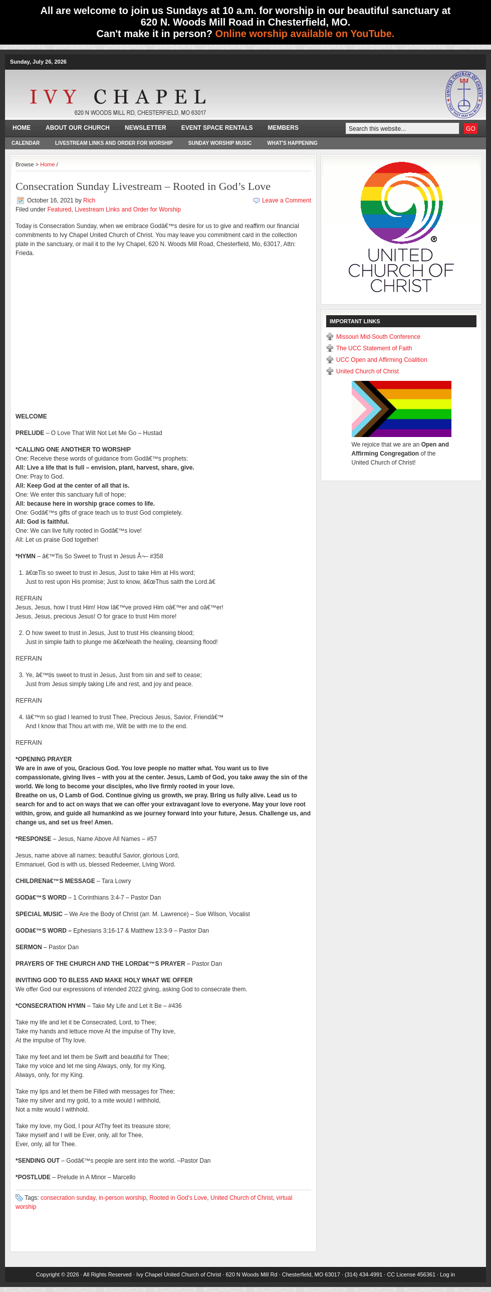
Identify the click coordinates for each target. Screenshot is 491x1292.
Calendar (26, 143)
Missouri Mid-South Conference (378, 336)
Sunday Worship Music (220, 143)
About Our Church (78, 127)
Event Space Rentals (217, 127)
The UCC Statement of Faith (374, 348)
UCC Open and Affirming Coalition (381, 359)
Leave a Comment (286, 200)
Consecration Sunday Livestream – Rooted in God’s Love (143, 186)
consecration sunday (68, 1197)
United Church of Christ (241, 1197)
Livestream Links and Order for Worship (114, 143)
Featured (59, 209)
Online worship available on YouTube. (305, 33)
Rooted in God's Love (178, 1197)
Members (283, 127)
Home (22, 127)
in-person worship (122, 1197)
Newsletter (145, 127)
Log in (447, 1274)
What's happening (292, 143)
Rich (89, 200)
